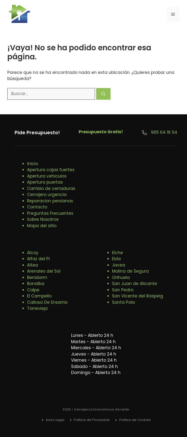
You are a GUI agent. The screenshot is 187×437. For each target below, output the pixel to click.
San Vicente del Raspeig (137, 296)
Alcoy (32, 253)
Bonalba (35, 283)
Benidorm (37, 277)
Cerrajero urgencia (47, 194)
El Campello (39, 296)
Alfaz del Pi (38, 259)
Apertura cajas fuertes (51, 170)
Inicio (32, 164)
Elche (117, 253)
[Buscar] (103, 94)
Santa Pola (123, 302)
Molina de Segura (130, 271)
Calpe (33, 290)
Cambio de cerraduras (51, 188)
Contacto (37, 207)
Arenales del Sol (43, 271)
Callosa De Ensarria (47, 302)
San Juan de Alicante (134, 283)
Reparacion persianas (50, 201)
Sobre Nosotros (43, 219)
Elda (116, 259)
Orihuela (121, 277)
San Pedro (122, 290)
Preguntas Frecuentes (50, 213)
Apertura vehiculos (46, 176)
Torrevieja (37, 308)
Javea (118, 265)
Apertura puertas (45, 182)
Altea (32, 265)
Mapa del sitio (41, 226)
